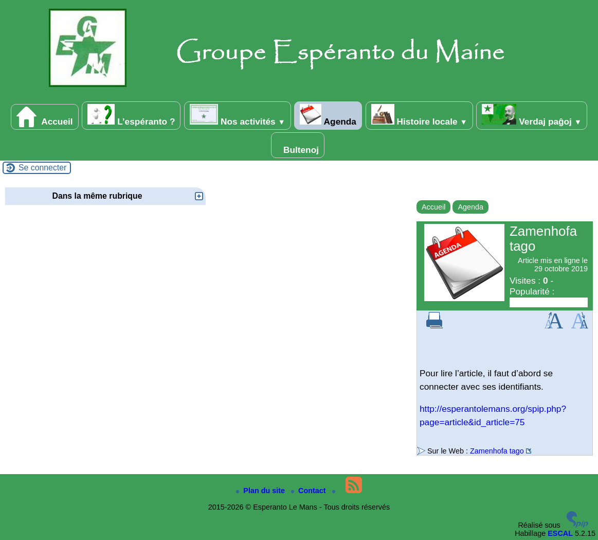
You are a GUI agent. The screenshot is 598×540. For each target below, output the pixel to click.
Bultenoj (298, 145)
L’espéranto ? (131, 115)
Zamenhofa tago (497, 451)
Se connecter (42, 167)
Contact (309, 490)
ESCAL (560, 533)
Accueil (44, 117)
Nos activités (237, 115)
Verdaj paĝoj (532, 115)
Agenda (328, 115)
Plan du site (261, 490)
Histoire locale (419, 115)
